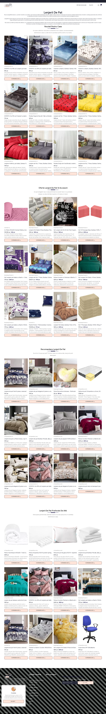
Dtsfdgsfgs (32, 684)
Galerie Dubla (32, 690)
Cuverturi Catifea (33, 695)
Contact (6, 712)
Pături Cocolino (81, 5)
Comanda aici (16, 78)
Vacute (31, 701)
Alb (30, 677)
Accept (13, 701)
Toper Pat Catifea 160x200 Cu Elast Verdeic (36, 681)
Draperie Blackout (33, 687)
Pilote (91, 5)
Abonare (85, 682)
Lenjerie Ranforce (33, 693)
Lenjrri (30, 698)
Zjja (30, 704)
